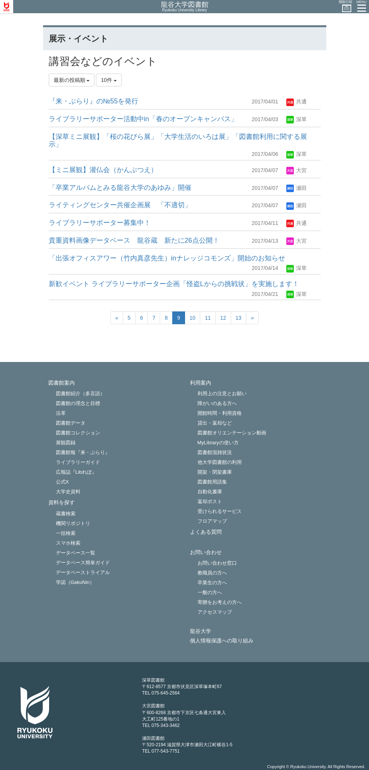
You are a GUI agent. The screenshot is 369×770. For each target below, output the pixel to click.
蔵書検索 (66, 513)
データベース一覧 (75, 553)
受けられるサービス (220, 511)
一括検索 (66, 533)
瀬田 (296, 188)
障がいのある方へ (217, 403)
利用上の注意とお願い (222, 393)
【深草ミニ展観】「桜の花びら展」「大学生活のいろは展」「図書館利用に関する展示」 (178, 140)
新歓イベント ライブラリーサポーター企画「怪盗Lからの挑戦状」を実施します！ (174, 284)
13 (239, 318)
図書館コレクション (78, 433)
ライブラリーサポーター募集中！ (100, 222)
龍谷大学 (200, 631)
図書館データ (70, 423)
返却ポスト (210, 501)
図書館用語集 (212, 482)
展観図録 (66, 442)
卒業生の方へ (212, 582)
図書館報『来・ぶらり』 (83, 452)
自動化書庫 (210, 491)
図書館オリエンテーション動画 (232, 433)
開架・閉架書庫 (215, 472)
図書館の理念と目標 (78, 403)
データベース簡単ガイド (83, 562)
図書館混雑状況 (215, 452)
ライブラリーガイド (78, 462)
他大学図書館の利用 (220, 462)
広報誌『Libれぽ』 (76, 472)
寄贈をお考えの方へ (220, 602)
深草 (296, 119)
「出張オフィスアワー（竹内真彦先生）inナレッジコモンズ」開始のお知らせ (167, 258)
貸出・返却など (215, 423)
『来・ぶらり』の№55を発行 (93, 101)
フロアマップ (212, 521)
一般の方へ (210, 592)
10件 (108, 80)
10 (193, 318)
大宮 (296, 170)
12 (223, 318)
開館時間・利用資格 (220, 413)
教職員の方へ (212, 573)
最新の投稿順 (72, 80)
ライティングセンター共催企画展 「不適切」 (120, 205)
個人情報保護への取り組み (221, 641)
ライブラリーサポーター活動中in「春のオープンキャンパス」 (143, 119)
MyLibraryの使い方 (218, 442)
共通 (296, 102)
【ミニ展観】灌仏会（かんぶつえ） (103, 170)
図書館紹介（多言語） (80, 393)
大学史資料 (68, 491)
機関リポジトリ (73, 523)
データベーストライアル (83, 572)
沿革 (61, 413)
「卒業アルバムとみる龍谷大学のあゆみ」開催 (120, 187)
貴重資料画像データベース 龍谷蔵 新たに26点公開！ (134, 240)
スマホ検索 (68, 543)
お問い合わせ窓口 (217, 563)
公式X (62, 482)
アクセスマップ (215, 612)
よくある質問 (206, 532)
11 (208, 318)
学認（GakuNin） (75, 582)
